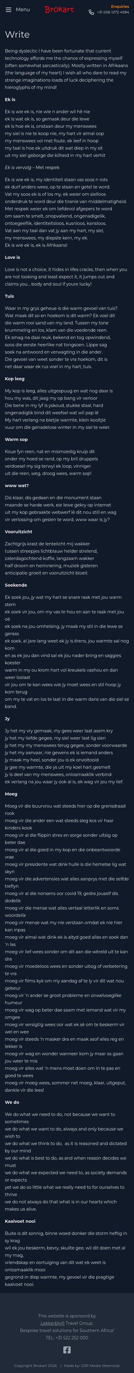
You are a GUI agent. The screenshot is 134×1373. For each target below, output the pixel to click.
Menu (17, 9)
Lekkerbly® (53, 1323)
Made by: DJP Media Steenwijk (92, 1365)
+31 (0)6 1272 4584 (108, 12)
